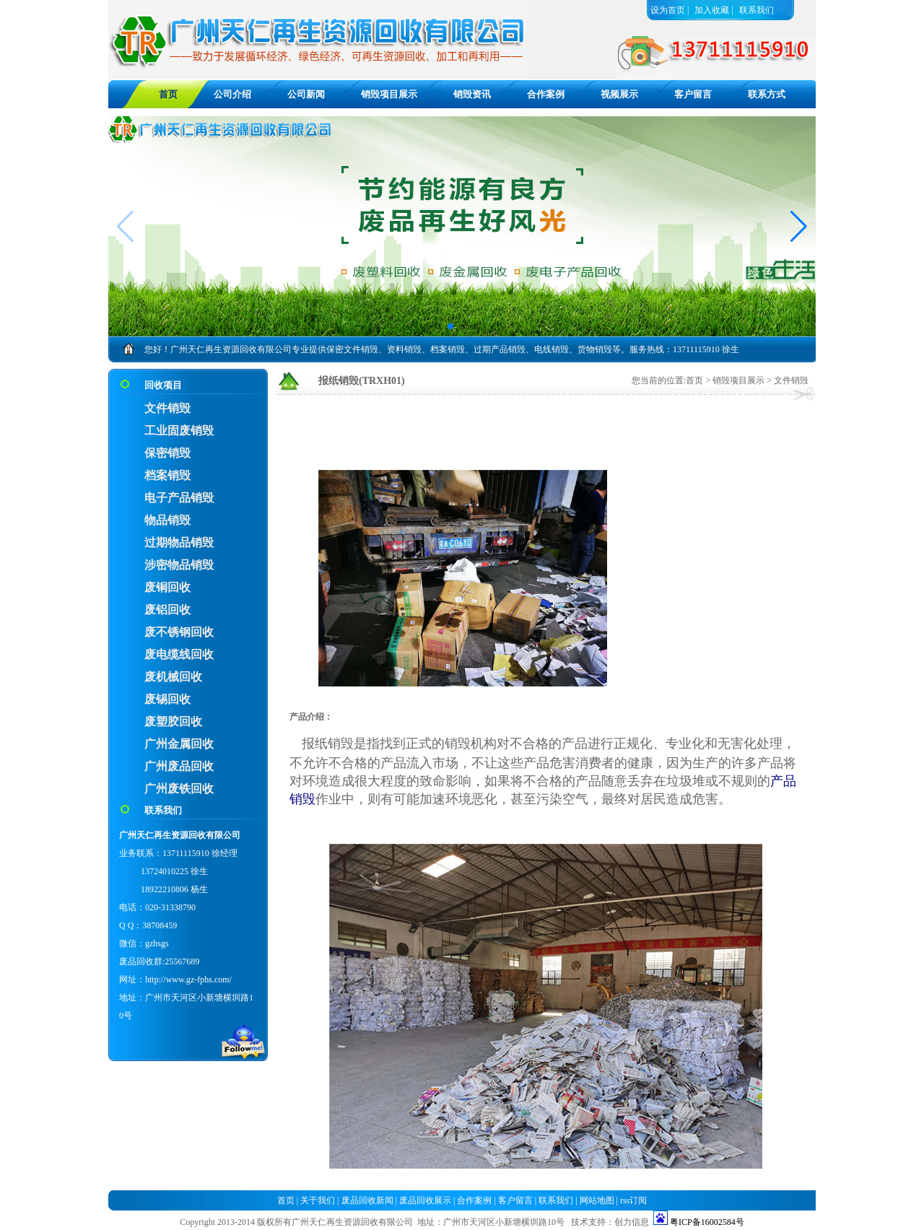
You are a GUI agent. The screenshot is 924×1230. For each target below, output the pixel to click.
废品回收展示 (425, 1200)
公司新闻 (306, 94)
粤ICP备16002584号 (707, 1222)
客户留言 (693, 94)
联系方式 (766, 94)
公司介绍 (232, 94)
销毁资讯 (472, 94)
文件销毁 (791, 380)
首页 (694, 380)
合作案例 (546, 94)
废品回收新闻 (367, 1200)
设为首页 (667, 10)
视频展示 (619, 94)
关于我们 (317, 1200)
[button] (798, 227)
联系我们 (756, 10)
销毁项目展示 (389, 94)
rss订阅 (633, 1200)
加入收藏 (711, 10)
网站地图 (597, 1200)
